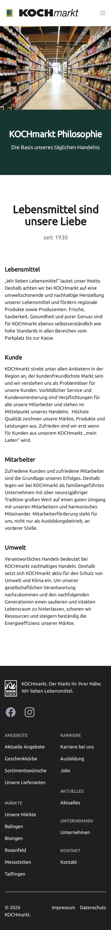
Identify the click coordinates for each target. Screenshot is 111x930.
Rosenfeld (15, 850)
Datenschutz (93, 907)
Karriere (70, 735)
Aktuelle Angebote (25, 746)
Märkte (13, 803)
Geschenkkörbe (21, 758)
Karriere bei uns (77, 746)
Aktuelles (70, 802)
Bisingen (14, 838)
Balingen (14, 826)
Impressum (63, 907)
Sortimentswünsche (25, 770)
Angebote (16, 735)
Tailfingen (15, 874)
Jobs (65, 770)
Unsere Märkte (20, 814)
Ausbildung (72, 758)
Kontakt (68, 862)
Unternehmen (75, 832)
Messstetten (18, 862)
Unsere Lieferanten (25, 782)
